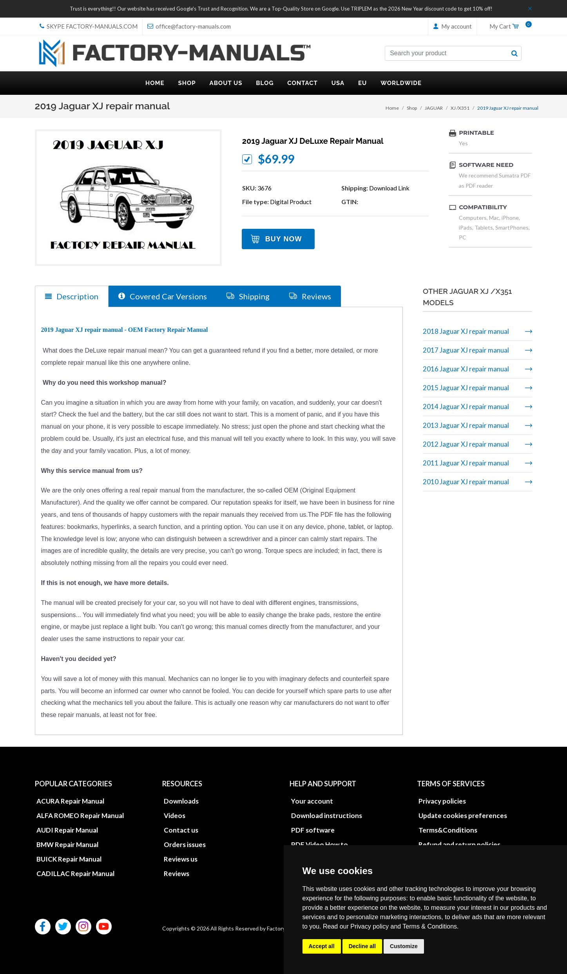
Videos (174, 815)
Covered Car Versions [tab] (162, 296)
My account (452, 26)
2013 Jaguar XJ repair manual (466, 425)
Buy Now (283, 239)
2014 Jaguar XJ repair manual (466, 406)
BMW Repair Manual (67, 844)
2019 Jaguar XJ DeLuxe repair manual (313, 141)
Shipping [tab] (248, 296)
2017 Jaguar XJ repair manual (466, 350)
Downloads (181, 801)
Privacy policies (442, 801)
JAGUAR (434, 108)
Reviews (176, 873)
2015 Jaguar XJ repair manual (466, 388)
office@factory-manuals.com (189, 26)
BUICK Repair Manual (68, 859)
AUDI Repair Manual (67, 830)
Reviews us (180, 859)
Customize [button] (404, 946)
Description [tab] (71, 296)
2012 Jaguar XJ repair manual (466, 444)
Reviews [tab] (310, 296)
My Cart (507, 26)
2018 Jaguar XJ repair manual (466, 331)
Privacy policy (369, 926)
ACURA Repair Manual (70, 801)
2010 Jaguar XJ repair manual (466, 482)
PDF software (313, 830)
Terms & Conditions (429, 926)
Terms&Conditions (447, 830)
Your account (312, 801)
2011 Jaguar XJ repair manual (466, 463)
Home (392, 108)
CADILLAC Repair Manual (75, 873)
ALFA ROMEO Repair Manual (80, 815)
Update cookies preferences (462, 815)
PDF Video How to (319, 844)
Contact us (181, 830)
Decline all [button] (362, 946)
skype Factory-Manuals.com (89, 26)
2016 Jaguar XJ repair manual (466, 369)
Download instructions (326, 815)
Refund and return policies (459, 844)
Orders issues (185, 844)
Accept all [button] (322, 946)
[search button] (514, 53)
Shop (412, 108)
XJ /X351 (460, 108)
